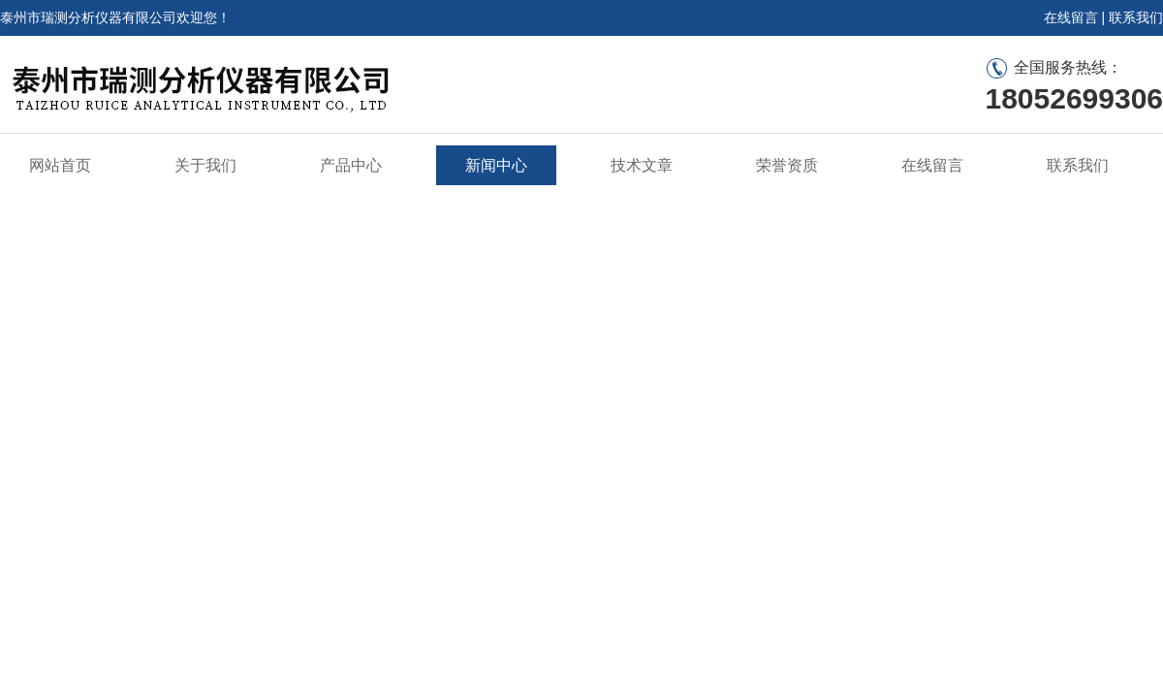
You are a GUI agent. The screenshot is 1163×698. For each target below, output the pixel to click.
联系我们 (1136, 17)
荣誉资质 (787, 165)
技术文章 (642, 165)
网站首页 (60, 165)
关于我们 (205, 165)
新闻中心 (496, 165)
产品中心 (351, 165)
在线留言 (1071, 17)
